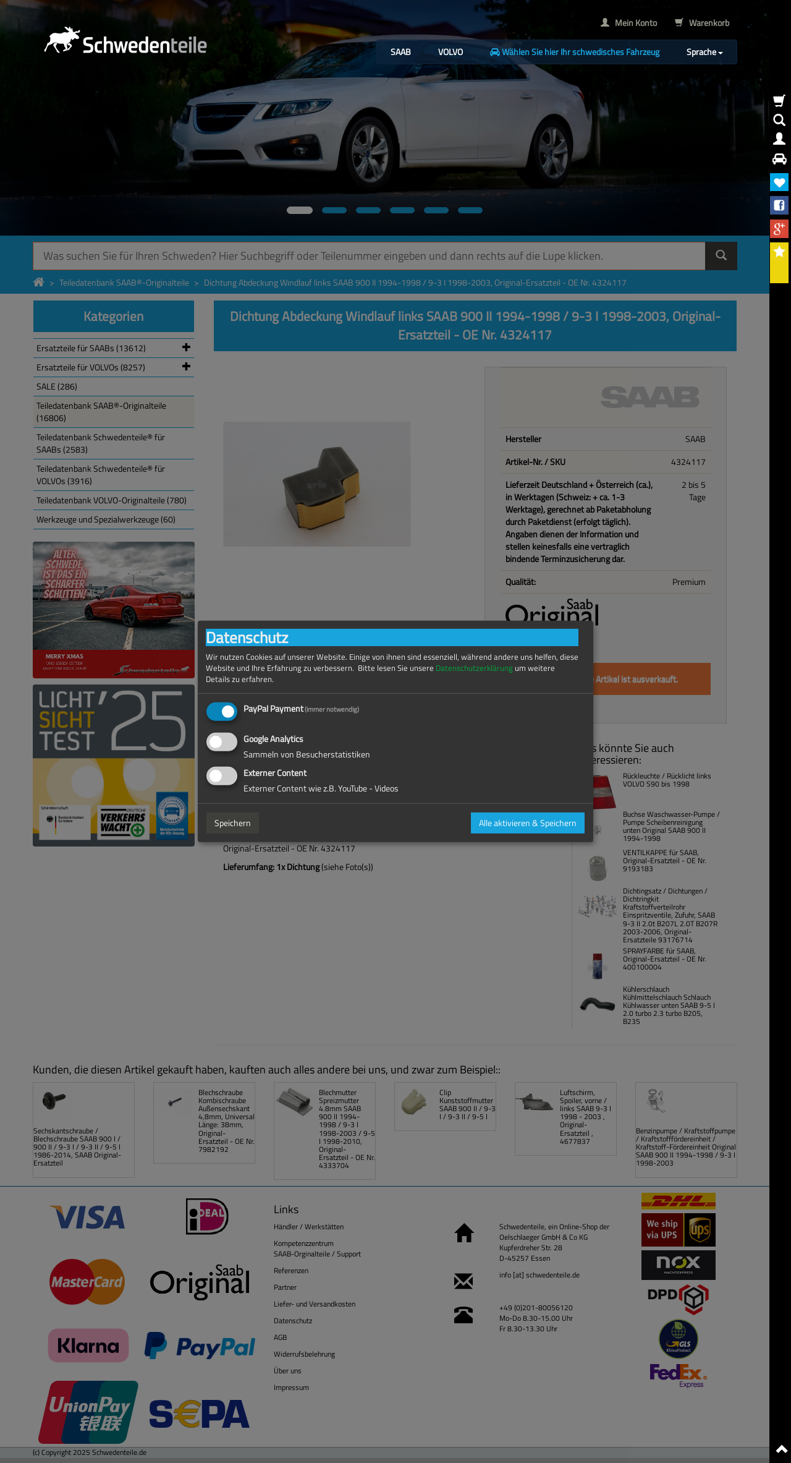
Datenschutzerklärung (474, 668)
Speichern (232, 822)
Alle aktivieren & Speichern (528, 822)
